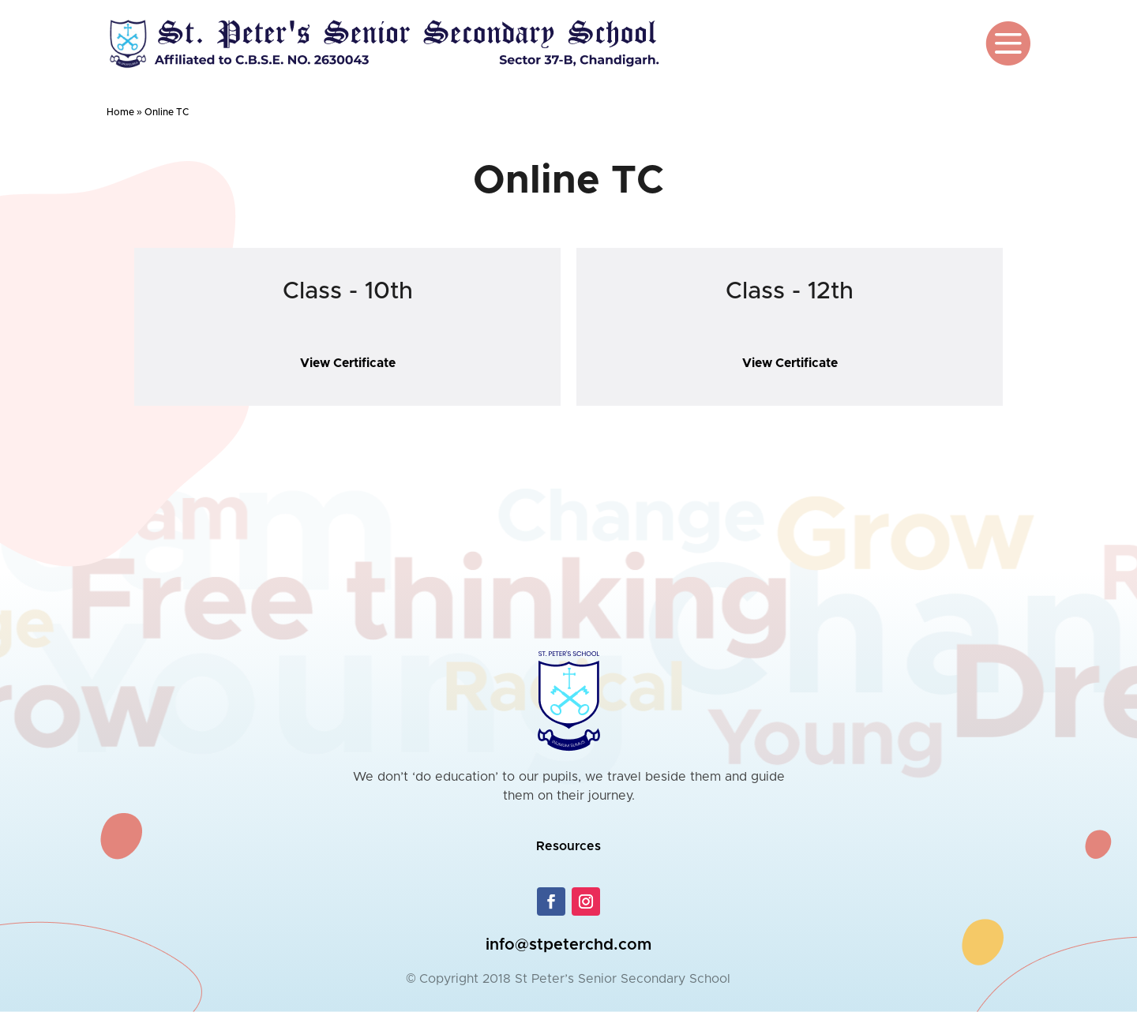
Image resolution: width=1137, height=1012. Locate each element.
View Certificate (347, 363)
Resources (568, 846)
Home (120, 112)
